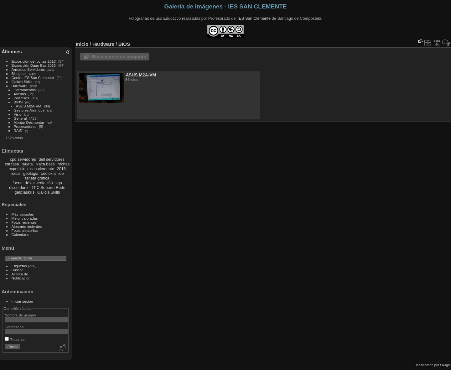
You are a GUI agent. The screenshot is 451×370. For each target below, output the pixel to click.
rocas (15, 173)
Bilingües (19, 73)
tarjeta (27, 164)
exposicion (18, 168)
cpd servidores (23, 159)
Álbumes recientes (27, 226)
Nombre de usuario (20, 315)
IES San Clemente (254, 18)
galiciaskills (24, 192)
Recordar (15, 339)
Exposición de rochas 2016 (34, 61)
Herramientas (25, 90)
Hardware (20, 86)
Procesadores (25, 126)
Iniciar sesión (22, 301)
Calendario (20, 234)
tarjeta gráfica (37, 178)
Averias (20, 94)
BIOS (18, 102)
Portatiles (21, 98)
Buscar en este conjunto (119, 56)
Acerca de (20, 274)
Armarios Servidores (28, 69)
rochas (64, 164)
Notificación (21, 278)
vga (58, 182)
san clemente (42, 168)
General (20, 118)
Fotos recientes (24, 222)
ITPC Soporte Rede (47, 187)
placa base (45, 164)
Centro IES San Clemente (33, 78)
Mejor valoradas (25, 218)
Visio (18, 114)
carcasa (12, 164)
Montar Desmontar (29, 122)
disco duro (18, 187)
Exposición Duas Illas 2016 (34, 65)
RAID (18, 130)
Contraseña (14, 327)
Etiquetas (19, 266)
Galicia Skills (22, 82)
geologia (30, 173)
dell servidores (52, 159)
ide (61, 173)
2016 (61, 168)
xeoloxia (48, 173)
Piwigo (445, 365)
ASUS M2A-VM (28, 106)
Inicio (82, 44)
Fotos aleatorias (25, 230)
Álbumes (12, 51)
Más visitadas (23, 214)
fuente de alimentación (33, 182)
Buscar (17, 270)
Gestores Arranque (29, 110)
